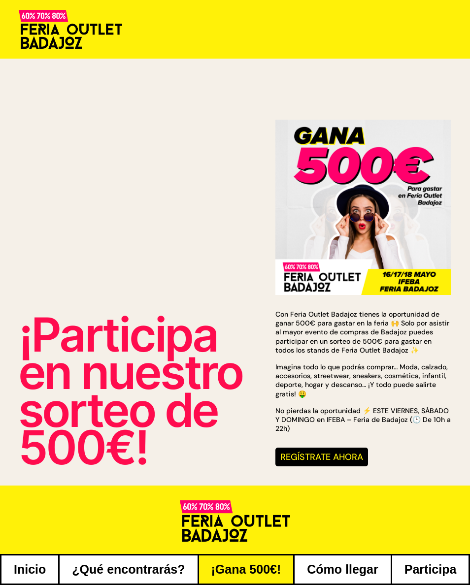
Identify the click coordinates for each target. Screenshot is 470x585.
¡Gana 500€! (246, 569)
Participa (430, 569)
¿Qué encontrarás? (128, 569)
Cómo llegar (342, 569)
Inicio (30, 569)
